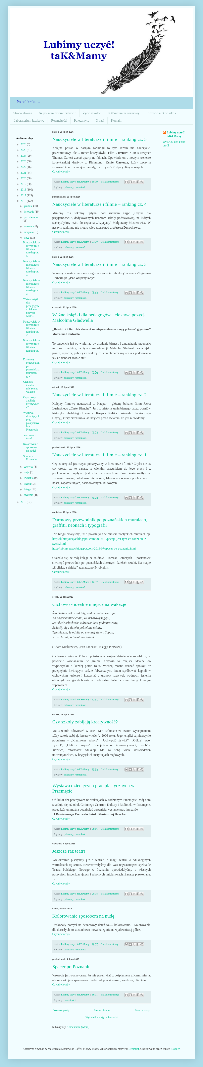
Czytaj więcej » (61, 171)
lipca (27, 237)
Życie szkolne (92, 113)
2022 (23, 166)
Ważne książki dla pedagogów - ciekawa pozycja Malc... (31, 308)
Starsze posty (142, 1010)
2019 (23, 184)
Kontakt (116, 120)
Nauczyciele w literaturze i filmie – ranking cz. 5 (99, 139)
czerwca (29, 466)
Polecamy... (81, 120)
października (31, 217)
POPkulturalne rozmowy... (125, 113)
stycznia (29, 494)
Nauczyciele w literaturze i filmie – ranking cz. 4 (99, 204)
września (29, 226)
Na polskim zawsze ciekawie (57, 113)
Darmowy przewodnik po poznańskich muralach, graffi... (31, 368)
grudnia (28, 206)
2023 (23, 161)
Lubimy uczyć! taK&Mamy (176, 134)
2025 (23, 149)
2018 (23, 189)
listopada (29, 211)
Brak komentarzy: (110, 181)
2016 (23, 201)
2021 (23, 172)
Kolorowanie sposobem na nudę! (84, 916)
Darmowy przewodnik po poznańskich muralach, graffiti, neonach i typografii (99, 522)
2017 (23, 195)
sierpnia (29, 232)
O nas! (100, 120)
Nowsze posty (61, 1010)
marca (28, 483)
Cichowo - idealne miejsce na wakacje (89, 604)
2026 (23, 144)
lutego (28, 489)
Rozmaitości (59, 120)
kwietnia (29, 477)
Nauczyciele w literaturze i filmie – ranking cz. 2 (99, 394)
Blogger (175, 1048)
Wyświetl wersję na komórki (101, 1017)
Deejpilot (134, 1048)
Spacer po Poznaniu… (74, 966)
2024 (23, 155)
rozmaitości (81, 187)
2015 (23, 501)
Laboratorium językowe (29, 120)
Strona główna (22, 113)
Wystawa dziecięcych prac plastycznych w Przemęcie (31, 421)
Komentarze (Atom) (78, 1027)
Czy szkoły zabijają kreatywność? (85, 721)
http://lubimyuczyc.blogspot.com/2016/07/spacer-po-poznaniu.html (94, 548)
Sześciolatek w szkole (163, 113)
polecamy (68, 187)
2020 (23, 178)
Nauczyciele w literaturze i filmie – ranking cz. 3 (99, 264)
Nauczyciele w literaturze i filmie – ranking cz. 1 (99, 454)
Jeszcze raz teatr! (68, 851)
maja (27, 472)
